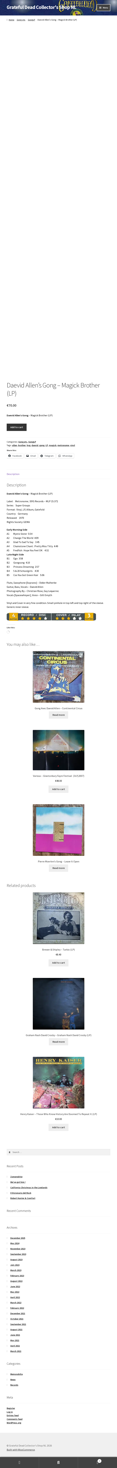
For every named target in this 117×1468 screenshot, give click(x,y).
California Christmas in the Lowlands (28, 1187)
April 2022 (15, 1297)
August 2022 (16, 1281)
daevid (35, 445)
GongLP (31, 19)
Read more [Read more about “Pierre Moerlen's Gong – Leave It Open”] (59, 868)
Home (11, 19)
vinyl (72, 445)
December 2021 (17, 1313)
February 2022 (17, 1308)
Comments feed (14, 1419)
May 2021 (14, 1340)
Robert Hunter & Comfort (22, 1198)
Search (58, 1462)
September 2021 (18, 1324)
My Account (19, 1462)
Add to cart (16, 427)
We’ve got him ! (17, 1182)
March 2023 (15, 1270)
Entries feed (13, 1415)
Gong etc (21, 19)
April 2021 (15, 1345)
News (13, 1379)
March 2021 (15, 1351)
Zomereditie (16, 1176)
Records (14, 1385)
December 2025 (17, 1238)
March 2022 (15, 1302)
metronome (63, 445)
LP (47, 445)
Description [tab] (13, 474)
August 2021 (16, 1329)
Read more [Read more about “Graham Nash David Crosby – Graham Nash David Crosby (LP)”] (59, 1041)
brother (22, 445)
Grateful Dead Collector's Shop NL (41, 7)
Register (11, 1408)
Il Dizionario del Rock (20, 1192)
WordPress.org (14, 1422)
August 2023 (16, 1259)
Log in (10, 1411)
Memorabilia (16, 1374)
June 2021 (15, 1334)
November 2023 (17, 1248)
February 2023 (17, 1275)
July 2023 (14, 1265)
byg (28, 445)
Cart (90, 1460)
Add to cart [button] (58, 789)
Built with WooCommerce (21, 1449)
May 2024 (14, 1243)
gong (41, 445)
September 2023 (18, 1254)
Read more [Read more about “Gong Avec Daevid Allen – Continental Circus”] (59, 714)
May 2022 (14, 1291)
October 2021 (16, 1318)
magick (52, 445)
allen (14, 445)
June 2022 (15, 1286)
